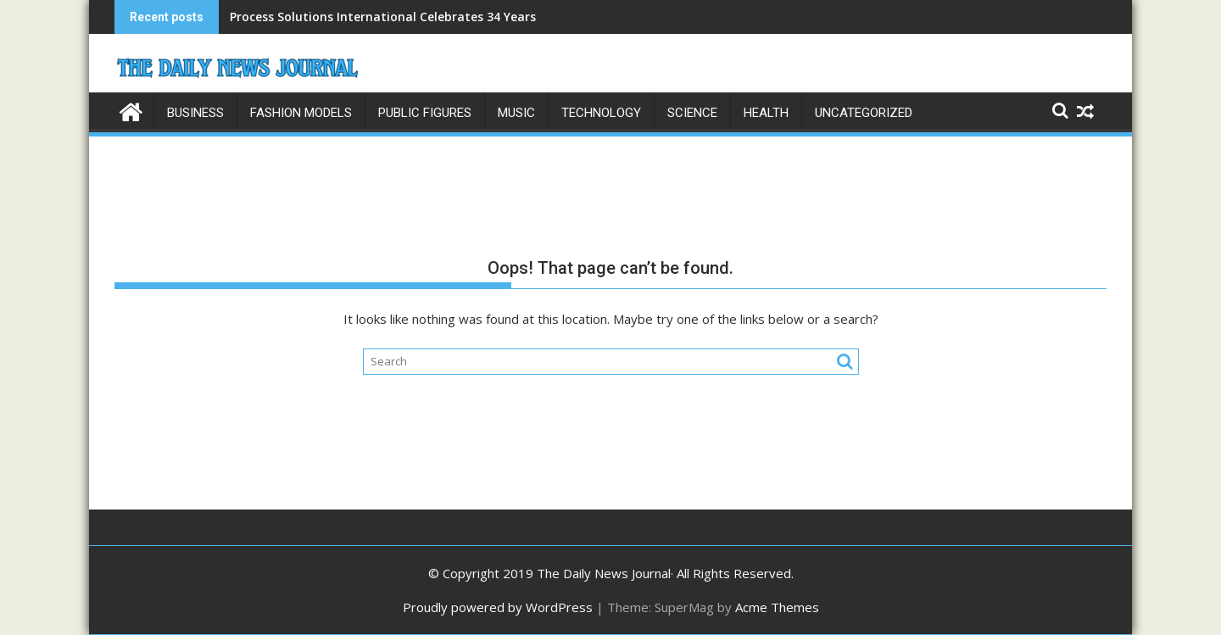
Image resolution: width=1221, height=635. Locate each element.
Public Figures (424, 112)
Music (516, 112)
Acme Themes (777, 607)
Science (692, 112)
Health (766, 112)
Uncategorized (863, 112)
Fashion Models (301, 112)
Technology (601, 112)
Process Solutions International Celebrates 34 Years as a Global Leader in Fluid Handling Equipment (525, 16)
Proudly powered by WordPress (498, 607)
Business (195, 112)
